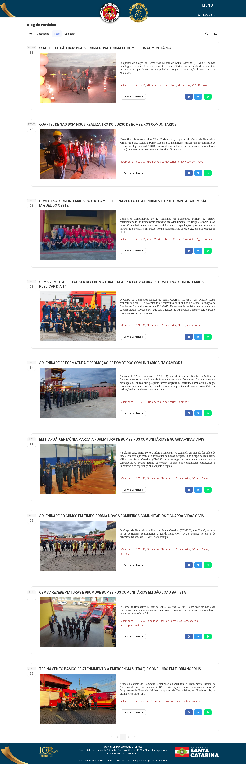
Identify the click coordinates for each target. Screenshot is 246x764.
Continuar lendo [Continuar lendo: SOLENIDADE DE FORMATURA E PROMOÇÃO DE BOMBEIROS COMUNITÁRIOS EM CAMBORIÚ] (133, 413)
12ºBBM (152, 239)
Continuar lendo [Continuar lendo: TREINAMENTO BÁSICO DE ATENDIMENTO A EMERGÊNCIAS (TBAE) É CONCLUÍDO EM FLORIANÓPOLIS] (133, 712)
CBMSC (141, 85)
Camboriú (184, 402)
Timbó (125, 553)
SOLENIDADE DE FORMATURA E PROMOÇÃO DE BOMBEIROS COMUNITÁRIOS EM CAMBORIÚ (111, 363)
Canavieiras (194, 701)
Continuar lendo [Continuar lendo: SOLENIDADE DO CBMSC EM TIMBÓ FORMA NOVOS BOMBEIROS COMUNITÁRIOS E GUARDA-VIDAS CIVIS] (133, 565)
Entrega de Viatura (189, 325)
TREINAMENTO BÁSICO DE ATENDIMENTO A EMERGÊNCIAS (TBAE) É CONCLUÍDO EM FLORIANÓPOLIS (120, 669)
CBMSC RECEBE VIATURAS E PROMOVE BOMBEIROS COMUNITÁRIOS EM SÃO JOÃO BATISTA (112, 592)
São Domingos (201, 85)
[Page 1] (123, 737)
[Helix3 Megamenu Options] (206, 5)
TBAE (151, 701)
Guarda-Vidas (200, 478)
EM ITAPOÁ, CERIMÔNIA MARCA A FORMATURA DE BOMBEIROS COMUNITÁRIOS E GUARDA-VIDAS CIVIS (121, 439)
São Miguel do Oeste (202, 239)
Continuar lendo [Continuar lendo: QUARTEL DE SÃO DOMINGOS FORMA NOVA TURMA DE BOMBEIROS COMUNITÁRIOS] (133, 96)
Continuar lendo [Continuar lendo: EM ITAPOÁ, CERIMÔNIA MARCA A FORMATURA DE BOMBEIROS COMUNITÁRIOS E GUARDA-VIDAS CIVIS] (133, 489)
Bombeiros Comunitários (162, 85)
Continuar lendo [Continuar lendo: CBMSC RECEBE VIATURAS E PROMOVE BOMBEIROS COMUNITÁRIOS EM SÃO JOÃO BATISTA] (133, 636)
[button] (206, 33)
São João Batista (157, 620)
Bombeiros (128, 85)
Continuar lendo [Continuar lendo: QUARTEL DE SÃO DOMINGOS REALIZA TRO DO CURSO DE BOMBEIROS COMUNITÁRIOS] (133, 173)
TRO (181, 161)
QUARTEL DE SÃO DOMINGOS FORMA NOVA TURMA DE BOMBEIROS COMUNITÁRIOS (105, 48)
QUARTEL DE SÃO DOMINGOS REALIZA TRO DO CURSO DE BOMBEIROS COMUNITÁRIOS (107, 124)
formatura (184, 85)
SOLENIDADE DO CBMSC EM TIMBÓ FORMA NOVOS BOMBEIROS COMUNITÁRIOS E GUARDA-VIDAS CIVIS (121, 516)
